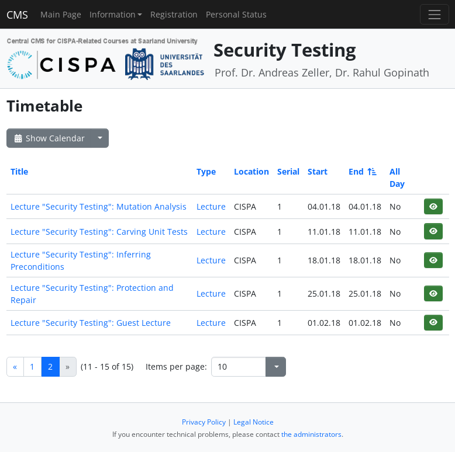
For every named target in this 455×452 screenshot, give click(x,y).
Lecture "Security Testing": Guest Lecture (91, 322)
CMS (17, 15)
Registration (174, 14)
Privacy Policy (204, 422)
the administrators (311, 434)
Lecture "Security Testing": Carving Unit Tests (99, 231)
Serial (288, 171)
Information (112, 14)
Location (251, 171)
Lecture (211, 206)
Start (318, 171)
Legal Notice (253, 422)
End (362, 171)
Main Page (60, 14)
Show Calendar (49, 138)
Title (19, 171)
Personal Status (236, 14)
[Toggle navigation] (434, 14)
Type (206, 171)
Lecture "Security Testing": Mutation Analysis (99, 206)
